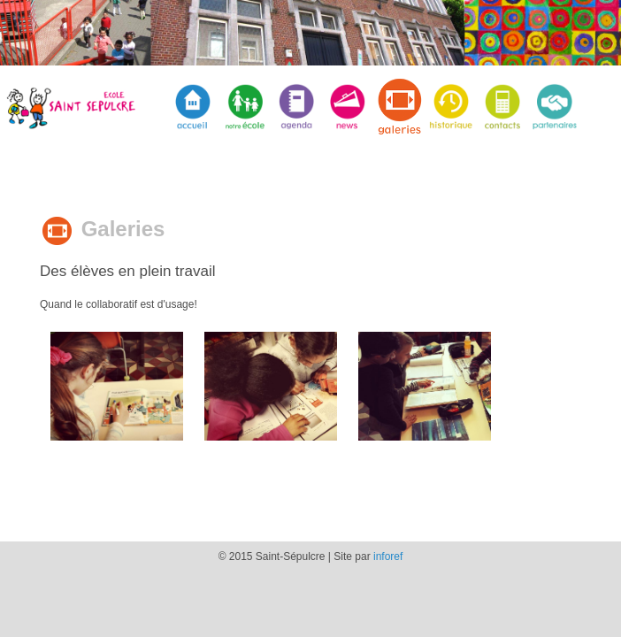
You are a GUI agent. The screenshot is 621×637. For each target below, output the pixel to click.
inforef (387, 556)
